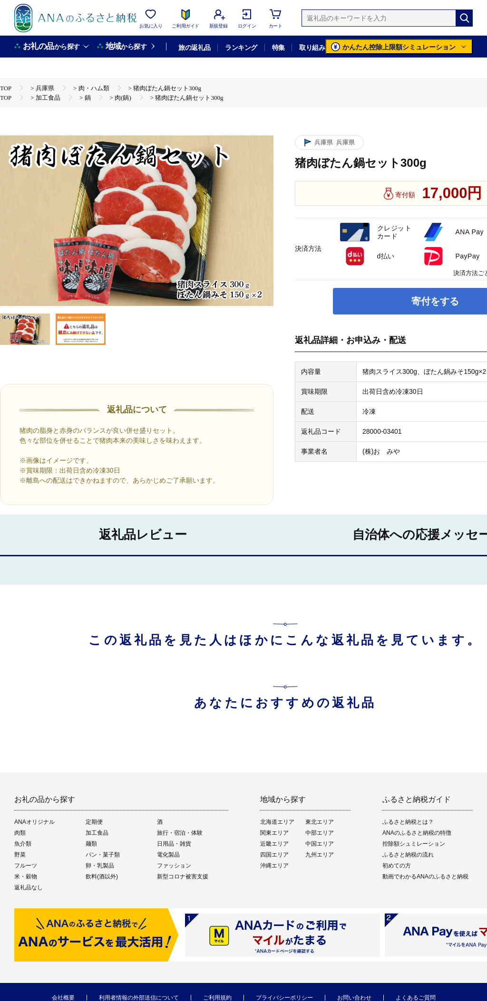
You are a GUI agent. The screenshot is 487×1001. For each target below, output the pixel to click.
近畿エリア (274, 843)
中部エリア (319, 832)
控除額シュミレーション (413, 843)
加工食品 (97, 832)
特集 (278, 47)
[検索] (464, 18)
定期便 (94, 822)
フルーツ (25, 865)
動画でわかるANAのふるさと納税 (425, 876)
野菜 (20, 854)
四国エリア (274, 854)
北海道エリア (277, 822)
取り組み (312, 47)
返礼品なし (28, 887)
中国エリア (319, 843)
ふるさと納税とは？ (408, 822)
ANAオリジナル (34, 822)
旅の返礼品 (194, 47)
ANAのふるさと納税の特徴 (416, 832)
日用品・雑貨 (174, 843)
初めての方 (396, 865)
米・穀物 (25, 876)
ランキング (241, 47)
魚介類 (22, 843)
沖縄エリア (274, 865)
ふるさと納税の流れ (408, 854)
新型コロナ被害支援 (182, 876)
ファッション (174, 865)
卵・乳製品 (100, 865)
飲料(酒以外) (102, 876)
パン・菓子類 (103, 854)
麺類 (91, 843)
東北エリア (319, 822)
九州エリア (319, 854)
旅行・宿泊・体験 (180, 832)
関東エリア (274, 832)
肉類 (20, 832)
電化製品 (168, 854)
